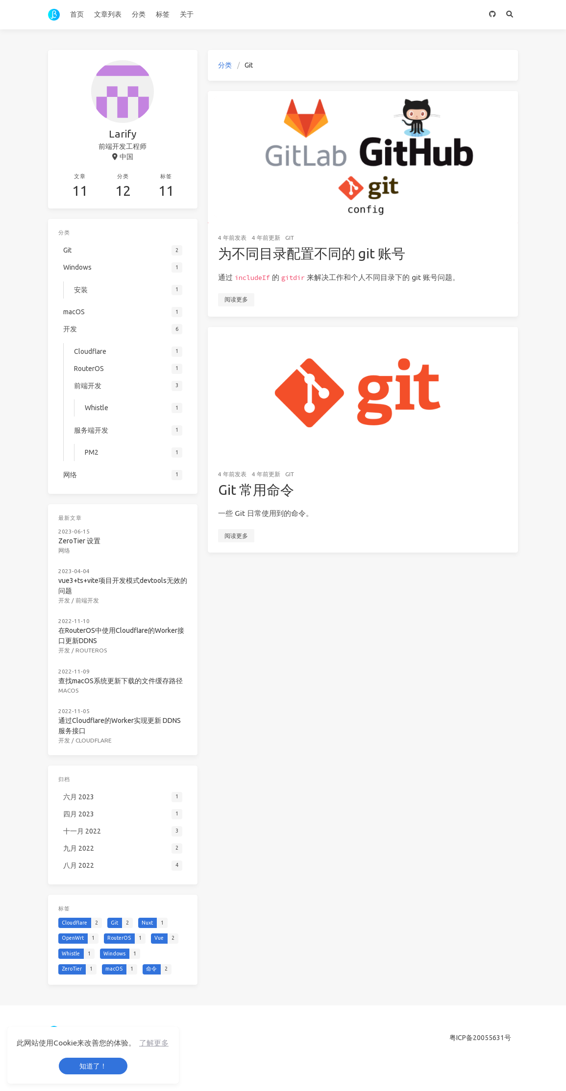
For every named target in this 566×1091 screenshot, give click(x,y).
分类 (139, 14)
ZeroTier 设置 (79, 541)
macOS (68, 690)
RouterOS (91, 650)
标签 (163, 14)
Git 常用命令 (256, 489)
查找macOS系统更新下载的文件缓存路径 (120, 681)
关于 (187, 14)
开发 (64, 600)
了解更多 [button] (154, 1043)
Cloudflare (93, 740)
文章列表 (108, 14)
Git (289, 237)
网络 (64, 550)
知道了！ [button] (93, 1066)
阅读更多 (236, 299)
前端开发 (87, 600)
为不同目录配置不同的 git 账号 (311, 253)
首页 (77, 14)
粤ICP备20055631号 (480, 1038)
